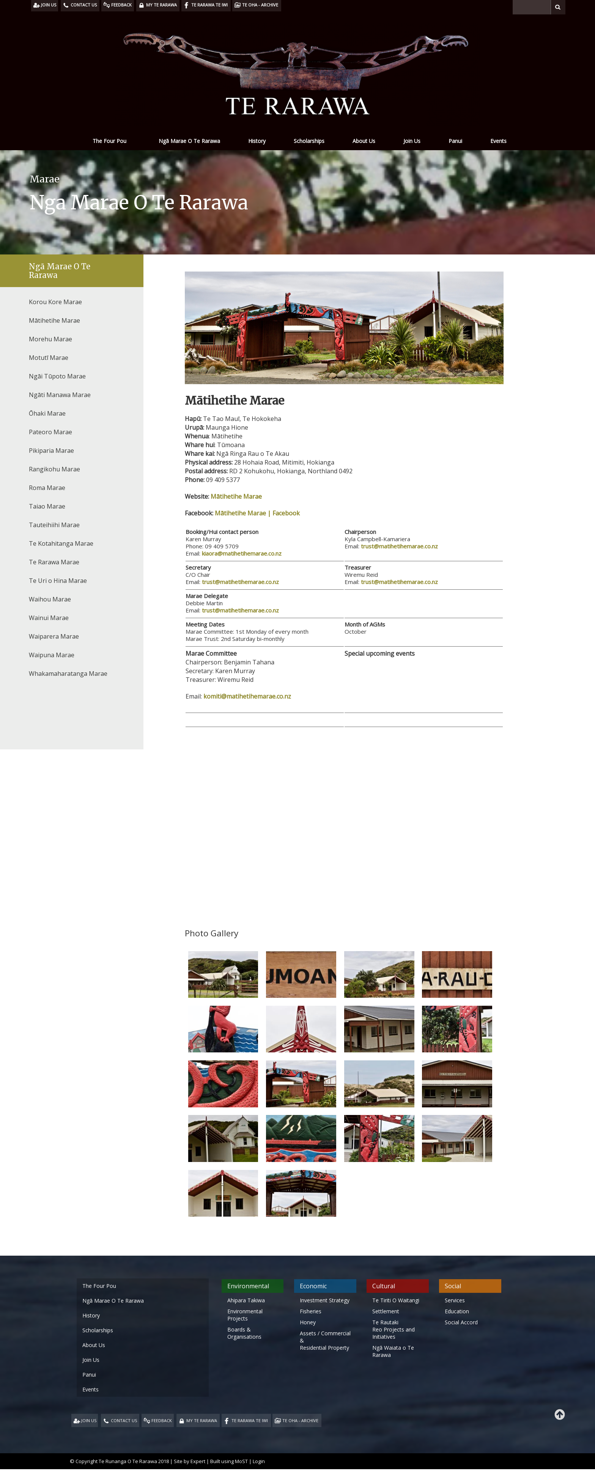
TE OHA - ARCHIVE (300, 1420)
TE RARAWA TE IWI (249, 1420)
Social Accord (461, 1322)
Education (457, 1311)
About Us (364, 140)
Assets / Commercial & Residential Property (325, 1340)
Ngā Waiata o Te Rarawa (393, 1351)
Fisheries (310, 1311)
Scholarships (309, 140)
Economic (313, 1286)
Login (259, 1461)
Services (455, 1300)
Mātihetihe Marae (236, 496)
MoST (241, 1461)
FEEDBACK (161, 1420)
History (257, 140)
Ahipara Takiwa (246, 1300)
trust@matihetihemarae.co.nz (399, 546)
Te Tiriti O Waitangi (395, 1300)
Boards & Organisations (244, 1333)
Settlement (385, 1311)
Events (498, 140)
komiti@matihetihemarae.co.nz (247, 696)
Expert (197, 1461)
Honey (308, 1322)
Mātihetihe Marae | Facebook (257, 513)
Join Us (411, 140)
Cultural (383, 1286)
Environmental (248, 1286)
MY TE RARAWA (201, 1420)
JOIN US (88, 1420)
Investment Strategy (324, 1300)
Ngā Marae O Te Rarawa (189, 140)
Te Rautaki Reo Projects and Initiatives (393, 1329)
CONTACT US (124, 1420)
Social (453, 1286)
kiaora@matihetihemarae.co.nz (242, 553)
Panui (455, 140)
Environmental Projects (245, 1315)
